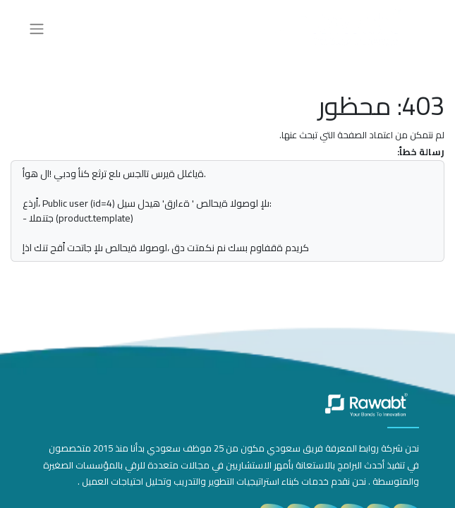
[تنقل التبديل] (36, 28)
